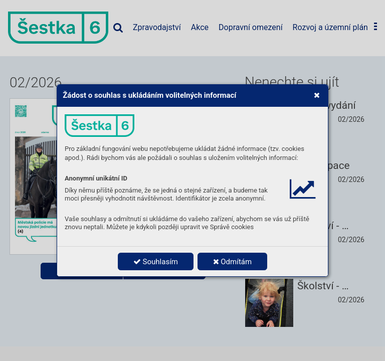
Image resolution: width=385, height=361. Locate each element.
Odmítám (232, 261)
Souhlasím (155, 261)
